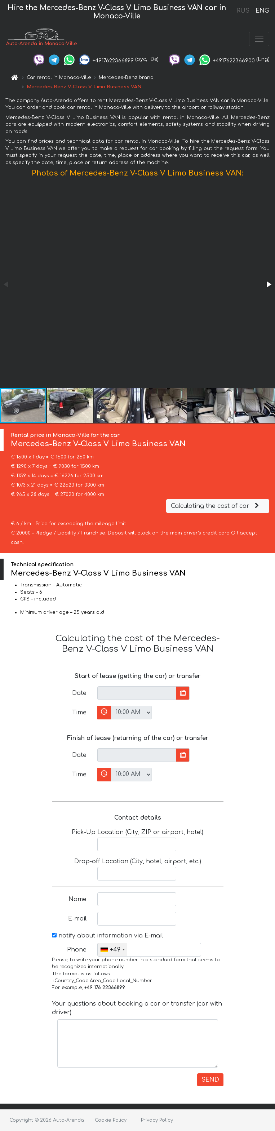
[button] (268, 284)
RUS (243, 11)
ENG (262, 11)
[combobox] (112, 949)
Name (77, 899)
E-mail (77, 918)
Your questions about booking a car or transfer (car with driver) (137, 1008)
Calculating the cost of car (216, 506)
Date (79, 693)
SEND (210, 1080)
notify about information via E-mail (107, 935)
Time (79, 712)
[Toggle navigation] (259, 39)
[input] (136, 693)
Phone (77, 949)
